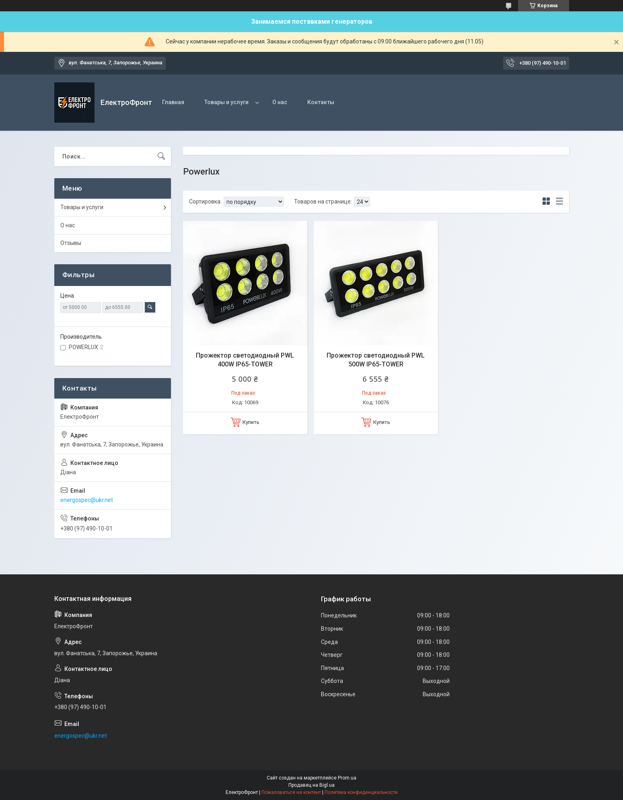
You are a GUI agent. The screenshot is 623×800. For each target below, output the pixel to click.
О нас (279, 102)
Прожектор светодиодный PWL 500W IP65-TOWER (376, 360)
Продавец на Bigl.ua (311, 785)
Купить (251, 422)
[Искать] (161, 156)
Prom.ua (347, 778)
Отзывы (70, 243)
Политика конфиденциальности (361, 792)
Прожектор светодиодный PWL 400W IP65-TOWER (245, 360)
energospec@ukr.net (86, 500)
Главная (173, 102)
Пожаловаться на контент (291, 792)
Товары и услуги (226, 102)
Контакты (320, 102)
